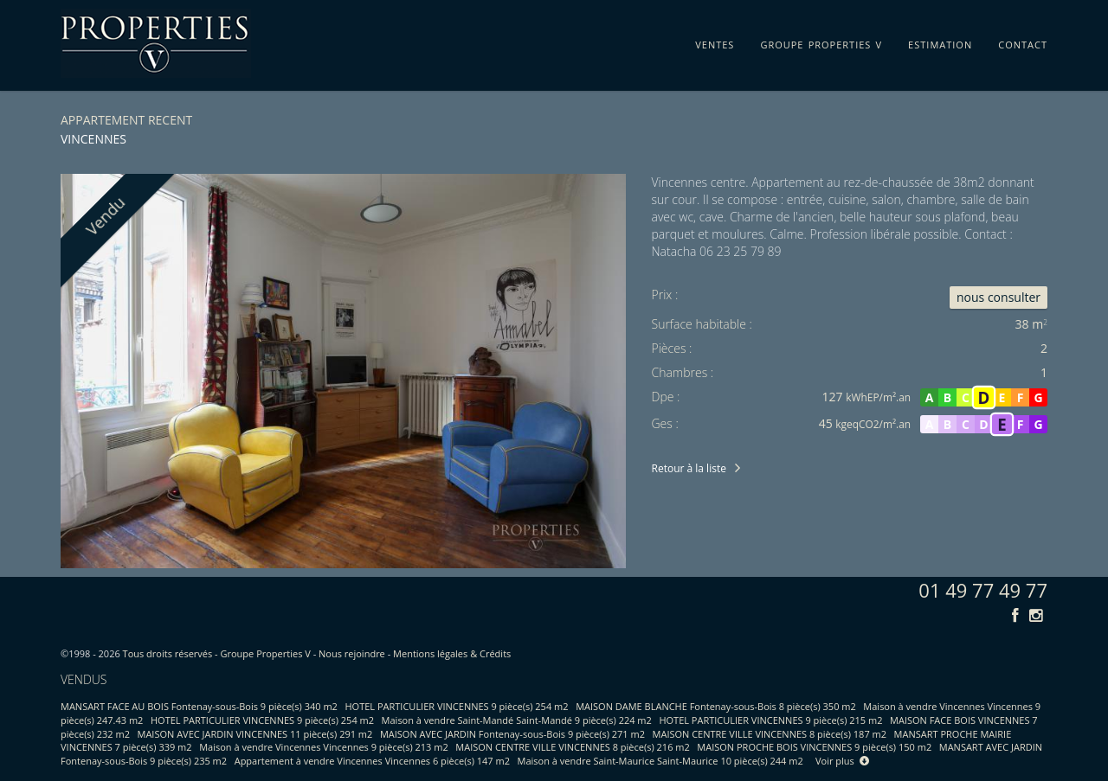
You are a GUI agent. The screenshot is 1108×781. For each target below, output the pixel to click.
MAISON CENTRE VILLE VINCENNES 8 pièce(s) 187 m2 (769, 733)
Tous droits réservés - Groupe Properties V (217, 653)
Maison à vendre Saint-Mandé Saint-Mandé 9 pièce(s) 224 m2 (517, 720)
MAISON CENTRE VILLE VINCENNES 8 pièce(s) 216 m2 (572, 746)
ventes (714, 41)
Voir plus (842, 760)
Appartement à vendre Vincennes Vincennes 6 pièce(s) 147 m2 (372, 760)
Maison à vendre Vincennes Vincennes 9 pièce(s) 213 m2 (323, 746)
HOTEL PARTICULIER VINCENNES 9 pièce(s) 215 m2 (770, 720)
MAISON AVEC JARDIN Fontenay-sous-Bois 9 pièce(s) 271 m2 (512, 733)
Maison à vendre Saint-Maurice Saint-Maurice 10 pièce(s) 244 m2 (660, 760)
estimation (940, 41)
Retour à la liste (689, 468)
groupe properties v (821, 41)
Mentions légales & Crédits (452, 653)
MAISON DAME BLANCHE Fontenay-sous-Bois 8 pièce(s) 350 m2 (716, 706)
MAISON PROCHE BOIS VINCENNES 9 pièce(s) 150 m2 (814, 746)
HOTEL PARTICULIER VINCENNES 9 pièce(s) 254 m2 (457, 706)
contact (1022, 41)
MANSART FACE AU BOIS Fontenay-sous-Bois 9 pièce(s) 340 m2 (199, 706)
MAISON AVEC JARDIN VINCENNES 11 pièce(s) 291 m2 (255, 733)
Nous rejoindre (352, 653)
